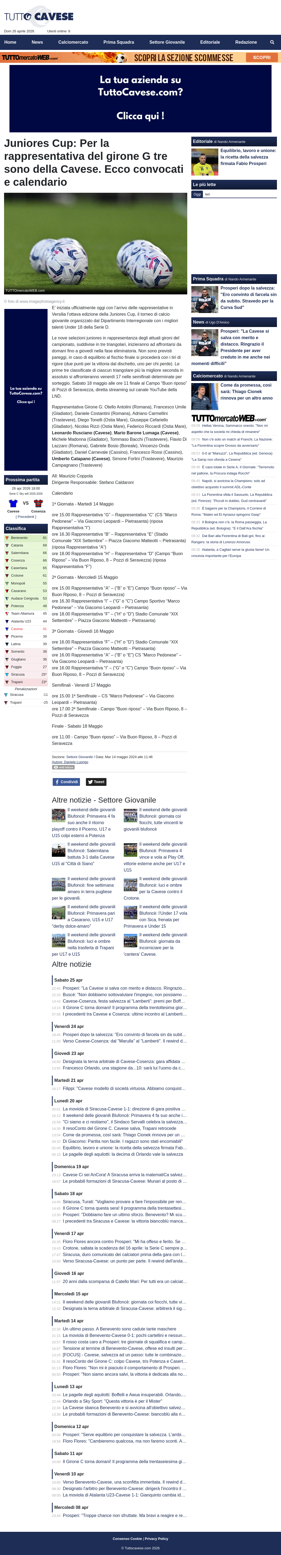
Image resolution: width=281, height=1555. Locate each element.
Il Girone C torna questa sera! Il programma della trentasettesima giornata (133, 1208)
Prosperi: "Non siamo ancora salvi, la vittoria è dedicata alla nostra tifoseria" (135, 1374)
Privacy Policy (156, 1539)
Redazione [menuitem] (246, 42)
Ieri (207, 194)
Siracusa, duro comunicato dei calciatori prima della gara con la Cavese (131, 1254)
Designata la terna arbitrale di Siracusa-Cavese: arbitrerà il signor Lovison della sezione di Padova (157, 1308)
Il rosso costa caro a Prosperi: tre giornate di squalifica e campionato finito (134, 1342)
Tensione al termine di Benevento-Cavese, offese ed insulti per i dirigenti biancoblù (142, 1348)
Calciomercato (208, 376)
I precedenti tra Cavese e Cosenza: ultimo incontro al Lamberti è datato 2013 (136, 1014)
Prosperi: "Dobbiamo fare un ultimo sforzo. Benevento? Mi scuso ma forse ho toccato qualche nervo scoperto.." (169, 1214)
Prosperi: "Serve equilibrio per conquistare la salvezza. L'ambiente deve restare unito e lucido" (153, 1434)
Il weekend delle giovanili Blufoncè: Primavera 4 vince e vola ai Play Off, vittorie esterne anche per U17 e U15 (155, 857)
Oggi (197, 194)
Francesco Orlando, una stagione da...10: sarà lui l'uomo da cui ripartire (131, 1068)
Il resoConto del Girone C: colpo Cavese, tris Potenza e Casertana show (132, 1361)
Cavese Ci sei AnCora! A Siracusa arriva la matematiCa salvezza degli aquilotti (138, 1174)
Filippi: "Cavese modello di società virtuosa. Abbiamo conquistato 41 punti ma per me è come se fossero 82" (166, 1088)
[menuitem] (272, 42)
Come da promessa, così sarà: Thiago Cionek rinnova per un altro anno (131, 1135)
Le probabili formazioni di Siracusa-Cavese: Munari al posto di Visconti (130, 1181)
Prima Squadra (208, 279)
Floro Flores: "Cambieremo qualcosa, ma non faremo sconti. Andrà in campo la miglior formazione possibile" (166, 1441)
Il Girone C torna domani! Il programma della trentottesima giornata (127, 1007)
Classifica (16, 528)
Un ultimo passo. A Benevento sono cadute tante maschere (119, 1329)
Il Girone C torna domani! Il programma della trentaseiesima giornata (128, 1461)
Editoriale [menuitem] (210, 42)
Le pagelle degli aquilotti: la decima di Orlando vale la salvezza (123, 1154)
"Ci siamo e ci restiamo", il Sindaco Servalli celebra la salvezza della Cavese (136, 1122)
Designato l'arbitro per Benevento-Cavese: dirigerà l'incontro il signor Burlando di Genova (148, 1488)
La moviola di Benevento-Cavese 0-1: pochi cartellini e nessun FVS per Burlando (140, 1335)
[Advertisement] (234, 236)
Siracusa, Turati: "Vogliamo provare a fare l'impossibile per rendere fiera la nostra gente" (147, 1201)
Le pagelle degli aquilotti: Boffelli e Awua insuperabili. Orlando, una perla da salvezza (144, 1394)
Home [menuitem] (10, 42)
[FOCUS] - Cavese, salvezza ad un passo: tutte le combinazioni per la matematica (141, 1355)
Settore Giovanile (79, 757)
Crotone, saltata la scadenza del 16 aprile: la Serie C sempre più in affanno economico (146, 1248)
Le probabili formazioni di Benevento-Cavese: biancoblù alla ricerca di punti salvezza (144, 1414)
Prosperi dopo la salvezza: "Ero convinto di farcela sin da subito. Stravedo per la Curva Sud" (151, 1034)
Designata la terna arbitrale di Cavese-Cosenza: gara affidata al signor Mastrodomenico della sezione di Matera (169, 1061)
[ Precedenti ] (26, 517)
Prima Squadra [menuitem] (118, 42)
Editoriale (203, 141)
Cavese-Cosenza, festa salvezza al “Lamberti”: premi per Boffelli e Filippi (132, 1001)
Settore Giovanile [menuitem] (167, 42)
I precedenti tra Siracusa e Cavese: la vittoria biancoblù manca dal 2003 (132, 1221)
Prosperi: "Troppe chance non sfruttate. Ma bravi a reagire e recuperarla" (132, 1515)
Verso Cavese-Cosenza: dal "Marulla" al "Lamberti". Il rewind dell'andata (132, 1041)
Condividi (66, 782)
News (198, 322)
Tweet (96, 782)
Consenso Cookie (127, 1539)
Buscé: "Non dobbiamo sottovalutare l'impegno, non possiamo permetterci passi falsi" (144, 994)
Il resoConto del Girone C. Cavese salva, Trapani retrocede (119, 1128)
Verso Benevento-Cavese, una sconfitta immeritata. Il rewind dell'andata (132, 1482)
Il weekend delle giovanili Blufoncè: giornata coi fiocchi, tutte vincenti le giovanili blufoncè (148, 1302)
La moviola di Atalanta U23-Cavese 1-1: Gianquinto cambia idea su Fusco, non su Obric (147, 1495)
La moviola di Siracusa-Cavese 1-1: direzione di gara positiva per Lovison (133, 1109)
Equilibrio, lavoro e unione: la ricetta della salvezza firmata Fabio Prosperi (133, 1147)
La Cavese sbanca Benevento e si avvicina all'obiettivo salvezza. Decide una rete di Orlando (151, 1407)
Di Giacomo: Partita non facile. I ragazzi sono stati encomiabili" (123, 1141)
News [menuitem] (37, 42)
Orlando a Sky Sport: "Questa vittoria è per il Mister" (112, 1401)
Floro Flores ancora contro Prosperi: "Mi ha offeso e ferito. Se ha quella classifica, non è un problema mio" (164, 1241)
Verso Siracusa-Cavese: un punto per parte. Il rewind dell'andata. (125, 1261)
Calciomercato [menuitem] (73, 42)
